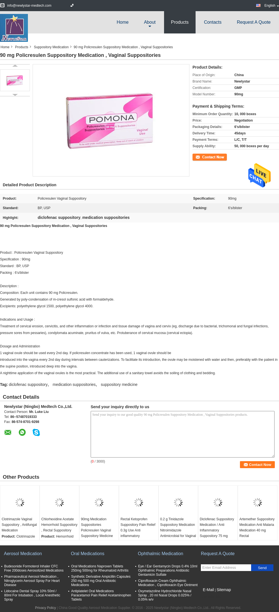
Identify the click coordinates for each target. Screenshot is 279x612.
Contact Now (202, 157)
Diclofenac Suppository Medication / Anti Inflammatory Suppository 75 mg (217, 527)
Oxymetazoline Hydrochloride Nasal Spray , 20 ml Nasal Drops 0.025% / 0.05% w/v (164, 595)
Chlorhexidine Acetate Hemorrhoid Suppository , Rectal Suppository (59, 524)
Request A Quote (254, 22)
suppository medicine (119, 384)
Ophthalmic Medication (160, 553)
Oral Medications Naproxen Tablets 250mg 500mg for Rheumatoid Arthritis (99, 568)
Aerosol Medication (23, 553)
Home (123, 22)
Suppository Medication (51, 47)
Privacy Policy (45, 608)
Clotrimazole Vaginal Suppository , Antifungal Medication (19, 524)
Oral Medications (87, 553)
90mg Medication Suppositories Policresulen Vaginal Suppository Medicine (97, 527)
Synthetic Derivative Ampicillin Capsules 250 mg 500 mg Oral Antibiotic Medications (101, 581)
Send (262, 568)
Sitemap (224, 589)
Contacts (213, 22)
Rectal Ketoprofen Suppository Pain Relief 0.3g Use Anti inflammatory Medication (138, 530)
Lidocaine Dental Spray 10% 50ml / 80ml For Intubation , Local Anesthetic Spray (32, 595)
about (150, 22)
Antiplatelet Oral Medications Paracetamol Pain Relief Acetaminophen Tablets (101, 595)
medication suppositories (74, 384)
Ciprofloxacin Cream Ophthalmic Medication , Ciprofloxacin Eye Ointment (168, 583)
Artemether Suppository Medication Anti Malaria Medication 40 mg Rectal (257, 527)
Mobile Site (211, 597)
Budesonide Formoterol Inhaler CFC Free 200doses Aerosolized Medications (34, 568)
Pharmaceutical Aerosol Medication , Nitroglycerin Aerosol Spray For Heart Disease (32, 581)
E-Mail (208, 589)
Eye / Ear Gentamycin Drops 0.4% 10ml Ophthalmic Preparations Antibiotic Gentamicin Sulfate (167, 570)
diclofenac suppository (28, 384)
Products (180, 22)
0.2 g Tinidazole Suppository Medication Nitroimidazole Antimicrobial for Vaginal (178, 527)
